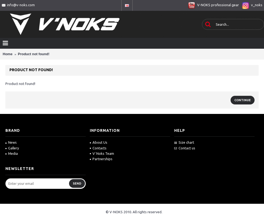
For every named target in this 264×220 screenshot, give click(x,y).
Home (7, 54)
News (11, 142)
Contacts (98, 148)
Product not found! (33, 54)
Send (77, 183)
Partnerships (101, 159)
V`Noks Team (102, 153)
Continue (242, 100)
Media (11, 153)
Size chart (184, 142)
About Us (98, 142)
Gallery (12, 148)
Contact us (184, 148)
